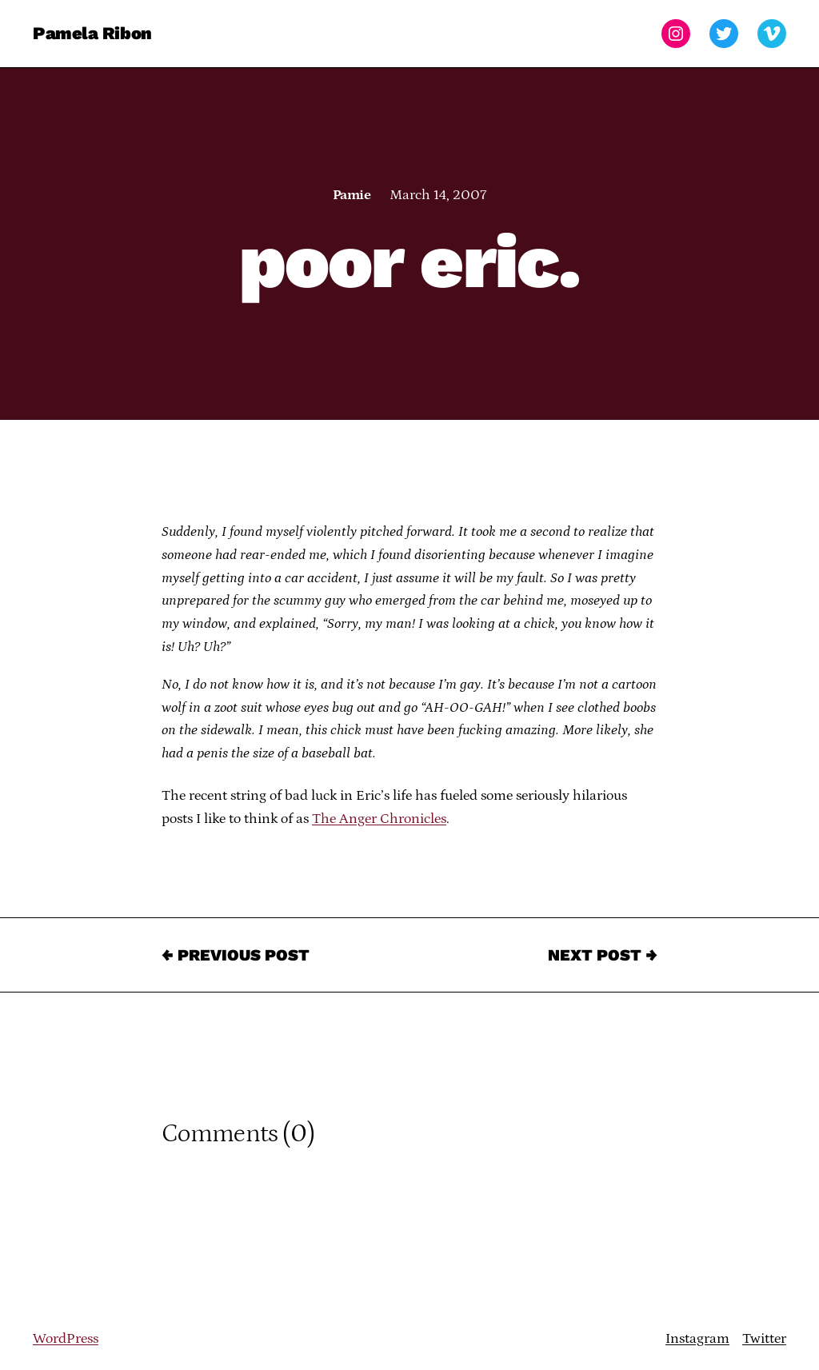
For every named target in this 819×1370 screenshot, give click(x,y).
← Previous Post (236, 955)
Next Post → (602, 955)
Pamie (351, 195)
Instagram (697, 1339)
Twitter (764, 1339)
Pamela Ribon (92, 33)
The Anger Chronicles (379, 819)
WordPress (65, 1339)
